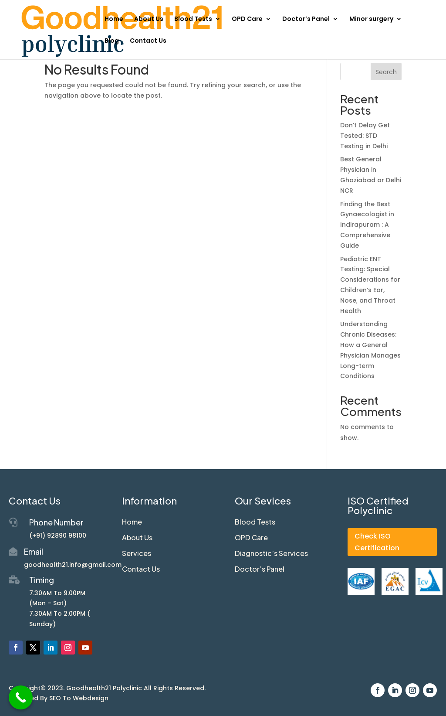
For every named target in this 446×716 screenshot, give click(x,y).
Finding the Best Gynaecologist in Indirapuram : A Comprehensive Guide (367, 225)
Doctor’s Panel (306, 19)
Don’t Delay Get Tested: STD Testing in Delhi (365, 135)
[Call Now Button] (21, 697)
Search (386, 72)
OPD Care (247, 19)
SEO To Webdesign (78, 698)
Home (114, 19)
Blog (112, 41)
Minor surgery (371, 19)
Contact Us (148, 41)
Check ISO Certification (377, 542)
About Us (148, 19)
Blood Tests (193, 19)
